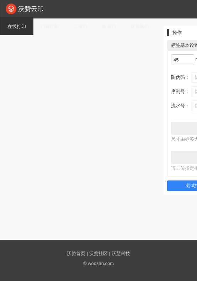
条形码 (109, 26)
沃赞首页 (76, 253)
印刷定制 (50, 26)
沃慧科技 (121, 253)
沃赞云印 (25, 9)
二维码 (80, 26)
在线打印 (16, 26)
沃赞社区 (98, 253)
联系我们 (140, 26)
